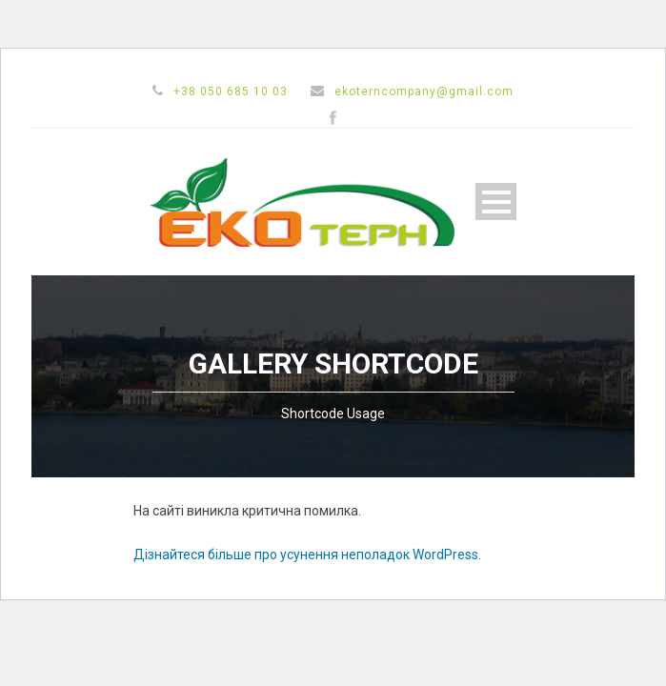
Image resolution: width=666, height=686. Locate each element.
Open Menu (495, 201)
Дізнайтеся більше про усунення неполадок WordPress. (307, 554)
